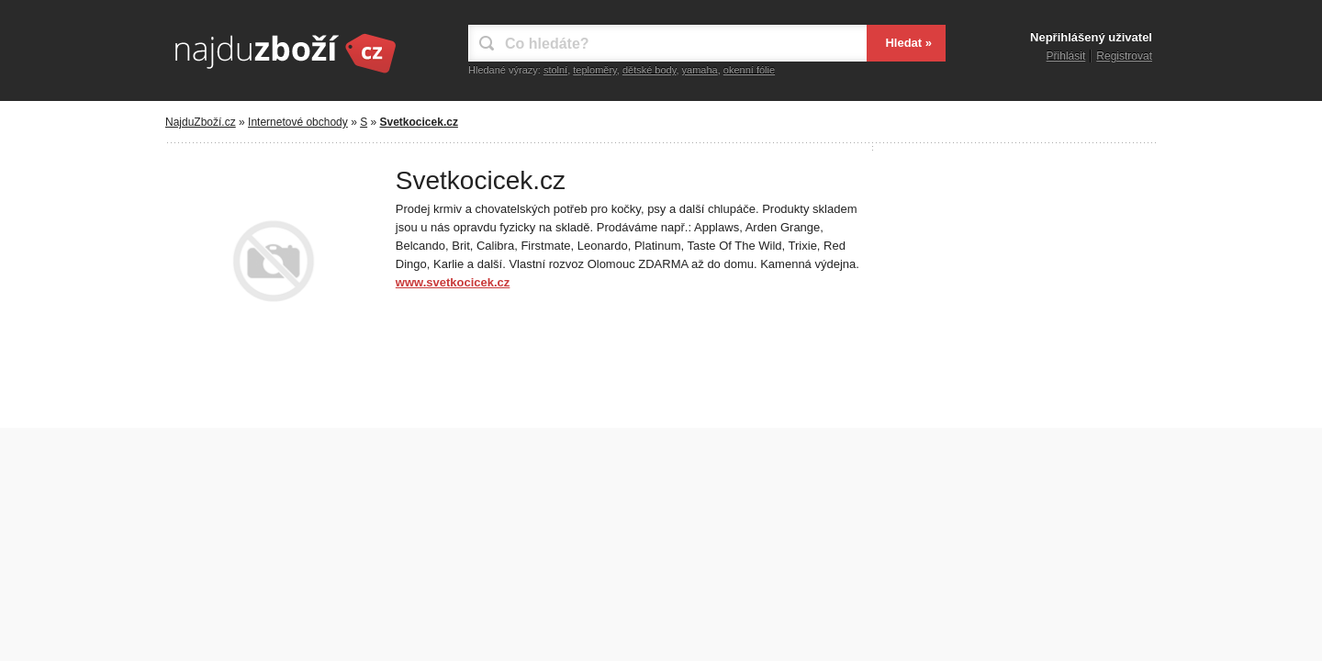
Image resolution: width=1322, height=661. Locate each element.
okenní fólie (749, 69)
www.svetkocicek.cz (453, 282)
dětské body (649, 69)
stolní (555, 69)
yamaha (700, 69)
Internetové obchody (298, 122)
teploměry (594, 69)
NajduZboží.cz (200, 122)
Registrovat (1124, 56)
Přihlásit (1066, 56)
